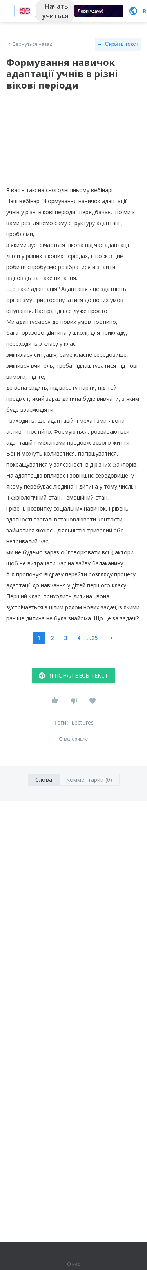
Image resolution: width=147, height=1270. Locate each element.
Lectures (82, 722)
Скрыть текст (117, 44)
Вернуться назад (29, 44)
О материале (73, 739)
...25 (92, 637)
